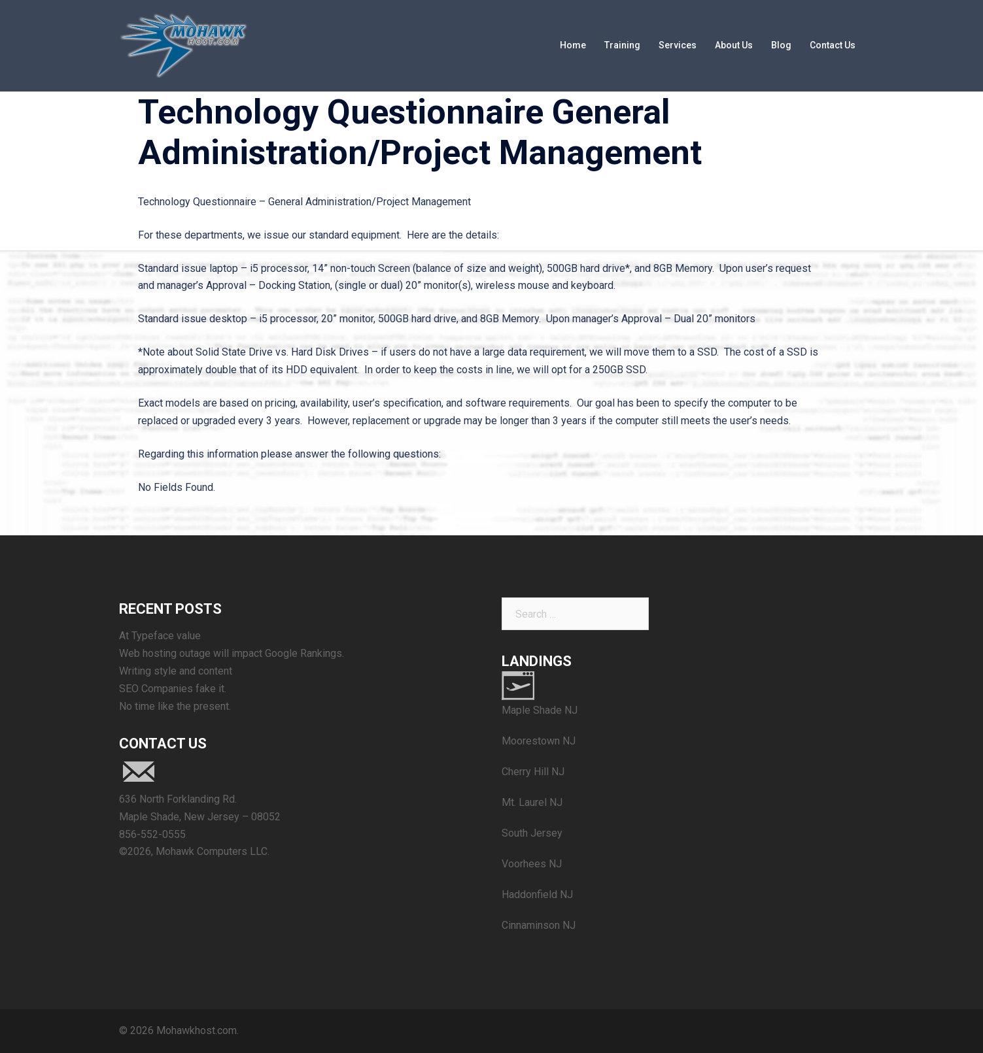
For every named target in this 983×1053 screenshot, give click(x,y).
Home (573, 45)
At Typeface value (160, 635)
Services (678, 45)
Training (622, 45)
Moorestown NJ (539, 741)
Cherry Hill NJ (533, 771)
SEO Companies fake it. (172, 688)
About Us (734, 45)
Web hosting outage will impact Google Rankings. (231, 653)
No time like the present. (175, 706)
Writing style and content (175, 671)
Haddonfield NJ (537, 894)
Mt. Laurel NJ (532, 802)
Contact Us (832, 45)
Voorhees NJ (532, 864)
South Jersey (532, 833)
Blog (781, 45)
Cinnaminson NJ (539, 925)
